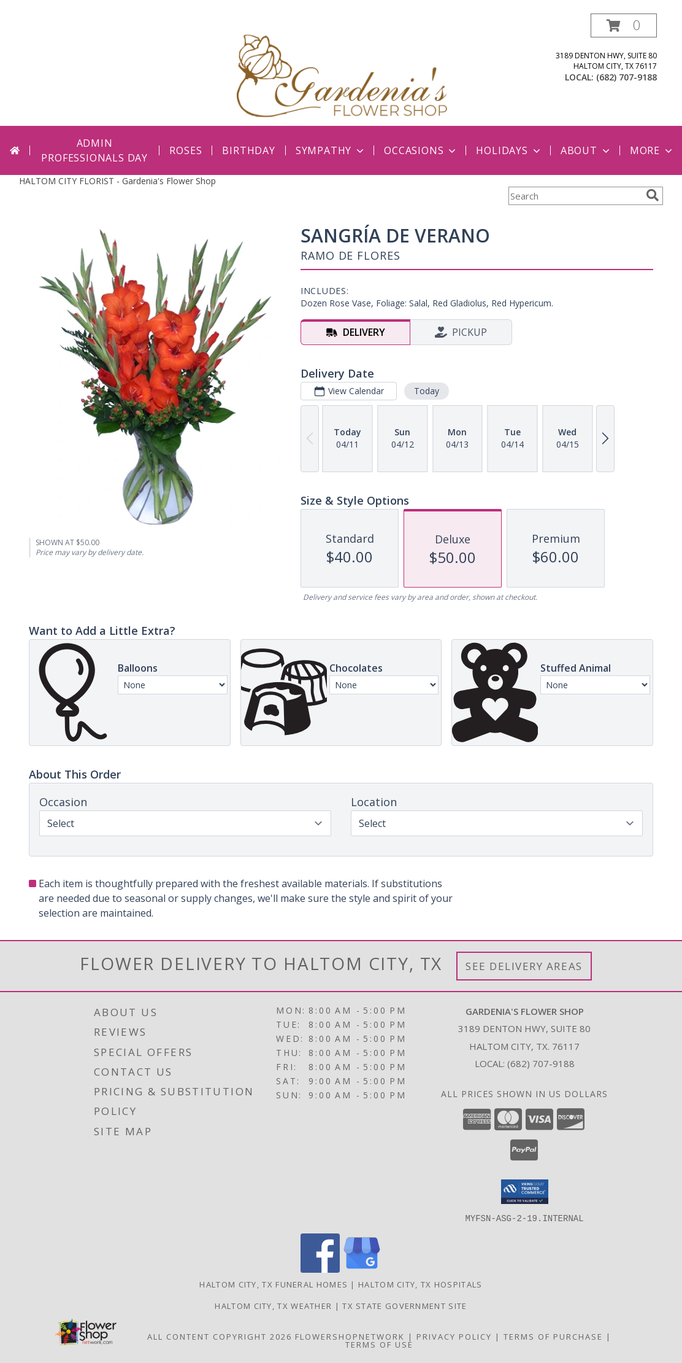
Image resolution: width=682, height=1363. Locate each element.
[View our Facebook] (320, 1269)
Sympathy (331, 150)
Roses (185, 150)
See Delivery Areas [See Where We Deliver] (524, 966)
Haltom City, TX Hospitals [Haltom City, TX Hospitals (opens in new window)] (420, 1283)
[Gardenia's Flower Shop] (342, 70)
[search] (652, 195)
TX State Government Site (404, 1305)
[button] (624, 25)
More (652, 150)
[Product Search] (574, 195)
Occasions (421, 150)
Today (426, 391)
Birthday (248, 150)
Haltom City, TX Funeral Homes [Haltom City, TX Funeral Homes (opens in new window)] (273, 1283)
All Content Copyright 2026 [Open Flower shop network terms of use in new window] (219, 1336)
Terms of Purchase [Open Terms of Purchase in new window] (553, 1336)
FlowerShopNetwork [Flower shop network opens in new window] (350, 1336)
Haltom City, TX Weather (273, 1305)
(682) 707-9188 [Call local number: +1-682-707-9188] (626, 77)
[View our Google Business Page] (361, 1269)
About (586, 150)
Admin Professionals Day (94, 150)
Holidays (509, 150)
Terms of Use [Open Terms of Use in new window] (379, 1343)
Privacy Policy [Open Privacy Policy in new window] (454, 1336)
